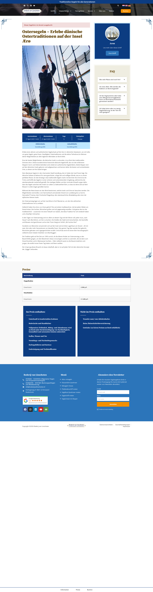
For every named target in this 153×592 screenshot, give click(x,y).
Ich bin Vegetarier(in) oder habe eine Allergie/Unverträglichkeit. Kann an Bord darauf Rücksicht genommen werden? (110, 98)
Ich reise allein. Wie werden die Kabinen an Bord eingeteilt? (110, 87)
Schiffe (53, 11)
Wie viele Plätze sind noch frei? (109, 79)
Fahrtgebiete (79, 11)
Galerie (111, 11)
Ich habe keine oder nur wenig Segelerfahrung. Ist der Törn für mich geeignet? (110, 110)
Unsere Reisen (65, 11)
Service (91, 11)
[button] (118, 5)
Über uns (102, 11)
